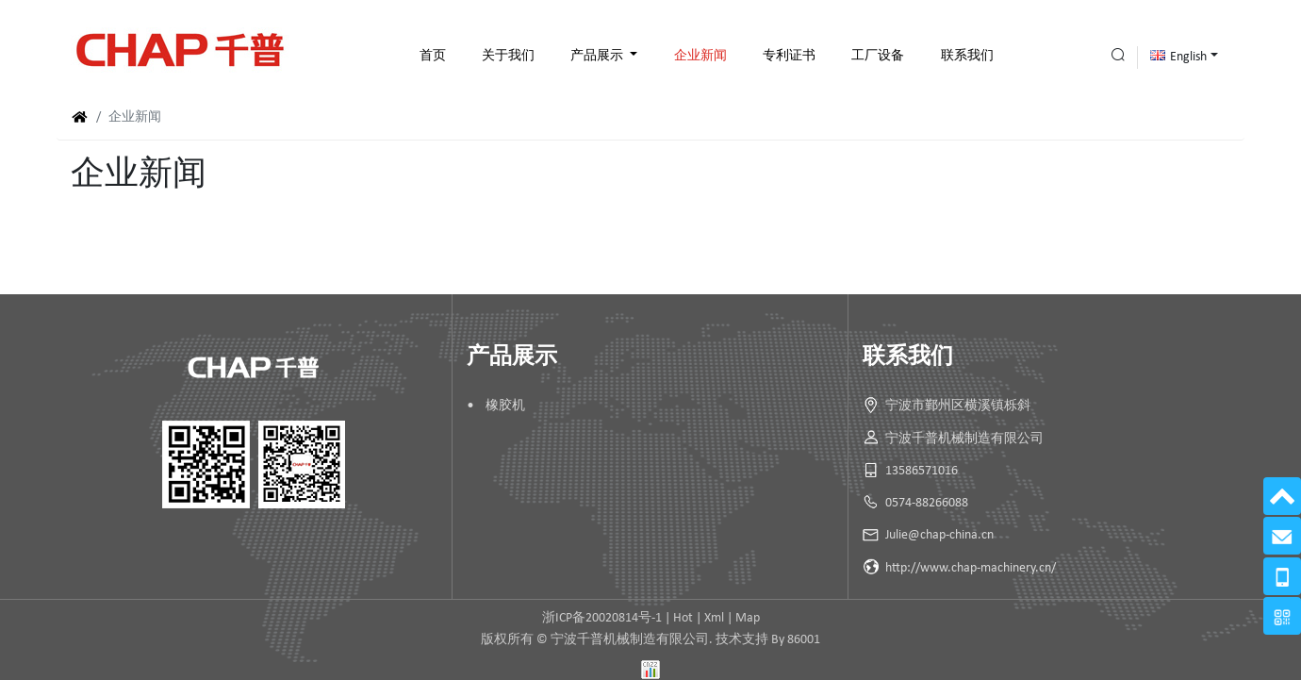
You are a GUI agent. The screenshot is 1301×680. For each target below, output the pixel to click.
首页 (433, 56)
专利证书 (789, 56)
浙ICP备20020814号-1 (602, 618)
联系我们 (967, 56)
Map (747, 618)
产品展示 (598, 56)
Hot (683, 618)
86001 (803, 640)
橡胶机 (505, 406)
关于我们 (508, 56)
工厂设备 (877, 56)
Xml (714, 618)
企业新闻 (700, 56)
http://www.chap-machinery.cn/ (970, 568)
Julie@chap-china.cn (939, 535)
